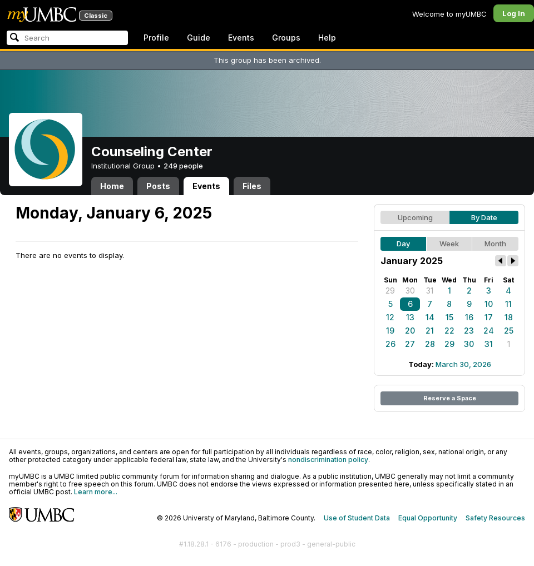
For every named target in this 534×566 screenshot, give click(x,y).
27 (410, 344)
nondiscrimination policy (328, 459)
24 (488, 330)
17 (488, 317)
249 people (183, 165)
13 (410, 317)
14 (430, 317)
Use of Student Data (357, 518)
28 (430, 344)
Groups (286, 37)
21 (430, 330)
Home (112, 186)
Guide (198, 37)
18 (509, 317)
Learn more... (95, 492)
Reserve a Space (449, 398)
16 (469, 317)
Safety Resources (495, 518)
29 (390, 290)
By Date (484, 217)
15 (449, 317)
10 (488, 304)
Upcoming (415, 217)
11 (508, 304)
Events (241, 37)
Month (495, 243)
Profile (156, 37)
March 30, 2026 (463, 364)
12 (390, 317)
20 (410, 330)
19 (390, 330)
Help (327, 37)
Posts (158, 186)
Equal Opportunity (427, 518)
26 (390, 344)
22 (449, 330)
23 (469, 330)
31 (429, 290)
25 (508, 330)
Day (403, 243)
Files (252, 186)
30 (410, 290)
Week (449, 243)
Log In (513, 13)
